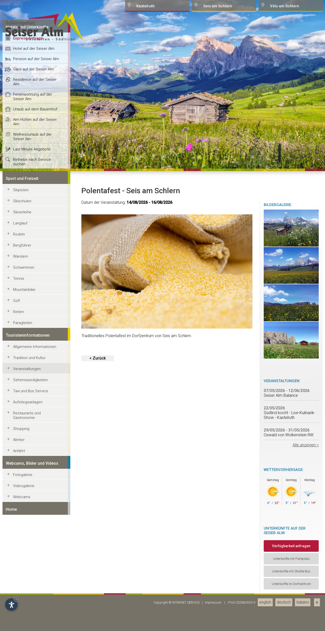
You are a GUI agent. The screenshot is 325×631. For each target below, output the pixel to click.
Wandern (20, 590)
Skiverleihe (22, 545)
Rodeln (19, 568)
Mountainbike (24, 623)
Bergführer (22, 579)
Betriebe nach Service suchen (32, 495)
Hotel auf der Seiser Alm (34, 382)
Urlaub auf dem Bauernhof (35, 443)
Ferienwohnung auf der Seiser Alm (32, 430)
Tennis (18, 612)
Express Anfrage (28, 372)
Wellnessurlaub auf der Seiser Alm (32, 470)
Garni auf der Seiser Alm (33, 403)
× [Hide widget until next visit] (16, 599)
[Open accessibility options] (11, 604)
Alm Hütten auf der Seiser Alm (35, 455)
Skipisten (21, 523)
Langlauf (20, 557)
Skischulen (22, 534)
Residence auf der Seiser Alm (35, 415)
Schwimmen (23, 601)
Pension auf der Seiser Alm (36, 392)
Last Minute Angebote (31, 483)
